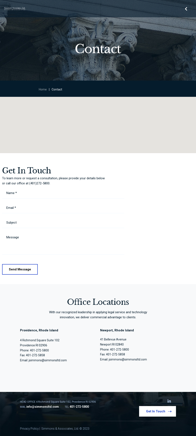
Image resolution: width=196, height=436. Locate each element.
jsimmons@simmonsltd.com (48, 360)
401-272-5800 (119, 349)
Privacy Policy (29, 428)
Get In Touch (159, 411)
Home (43, 89)
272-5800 (42, 350)
